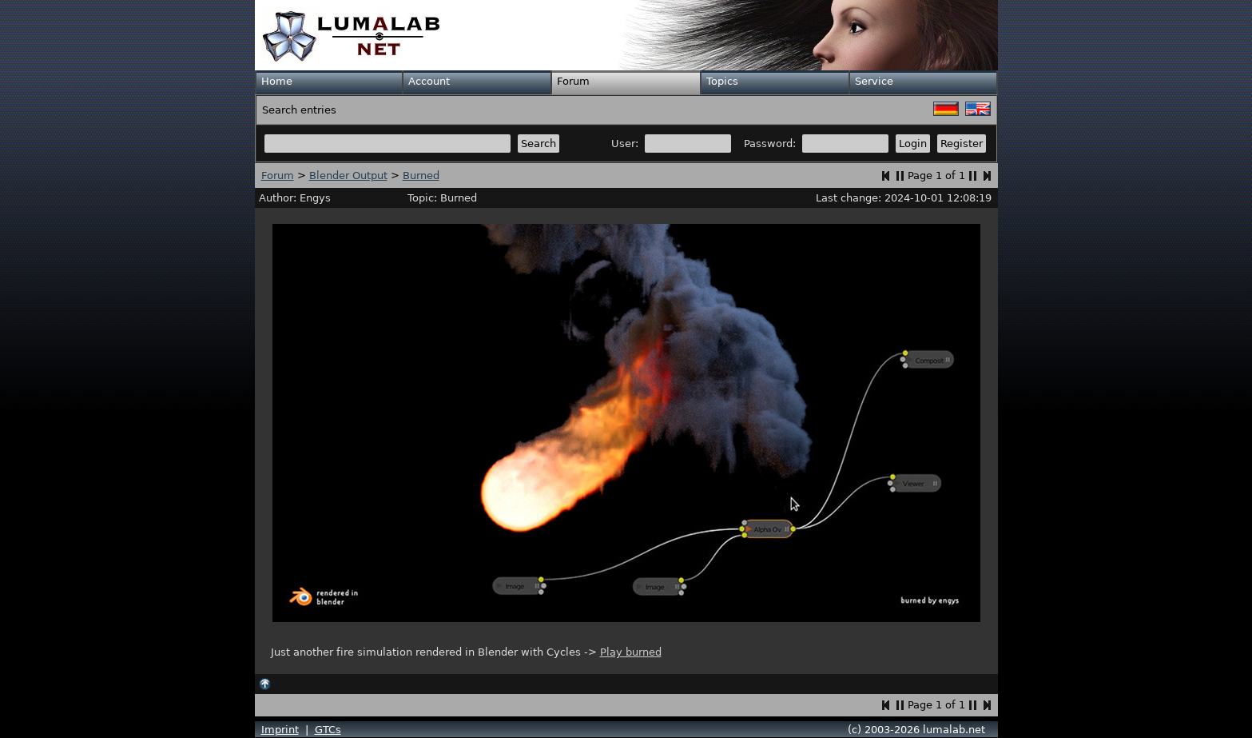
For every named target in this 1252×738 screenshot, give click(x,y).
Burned (421, 176)
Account (429, 81)
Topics (722, 81)
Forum (573, 81)
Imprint (280, 730)
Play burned (631, 652)
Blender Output (348, 176)
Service (874, 81)
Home (276, 81)
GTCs (328, 730)
